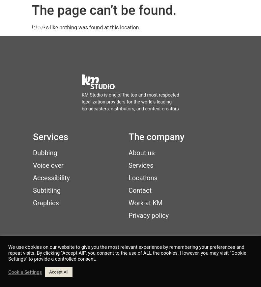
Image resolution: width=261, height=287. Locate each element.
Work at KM (145, 203)
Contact (140, 190)
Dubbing (45, 153)
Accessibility (51, 178)
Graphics (46, 203)
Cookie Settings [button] (25, 272)
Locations (143, 178)
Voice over (48, 165)
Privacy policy (149, 215)
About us (142, 153)
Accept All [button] (59, 272)
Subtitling (47, 190)
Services (141, 165)
